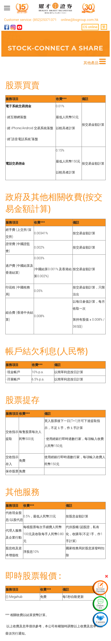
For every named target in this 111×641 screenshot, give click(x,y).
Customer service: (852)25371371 (30, 20)
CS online (90, 27)
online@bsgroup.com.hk (79, 20)
